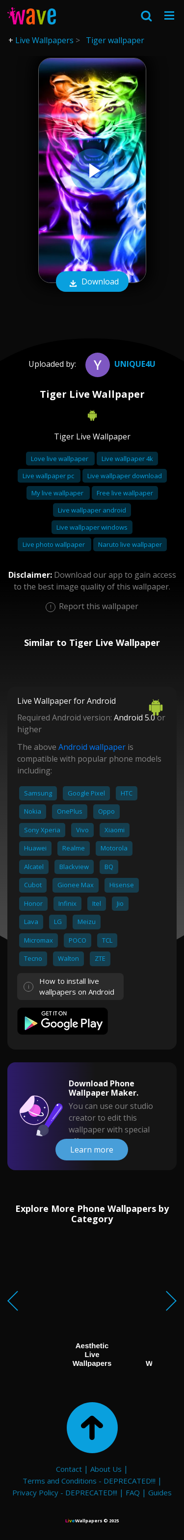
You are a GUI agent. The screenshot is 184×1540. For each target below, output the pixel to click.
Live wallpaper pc (49, 475)
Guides (160, 1492)
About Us (106, 1469)
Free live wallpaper (125, 492)
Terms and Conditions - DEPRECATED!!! (89, 1481)
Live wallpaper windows (92, 527)
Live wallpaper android (92, 510)
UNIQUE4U (119, 364)
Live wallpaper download (124, 475)
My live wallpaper (58, 492)
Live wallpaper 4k (127, 458)
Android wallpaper (92, 747)
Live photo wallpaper (54, 544)
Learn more (91, 1149)
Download (92, 282)
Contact (69, 1469)
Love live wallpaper (60, 458)
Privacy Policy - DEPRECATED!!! (64, 1492)
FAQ (133, 1492)
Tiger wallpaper (115, 40)
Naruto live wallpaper (130, 544)
